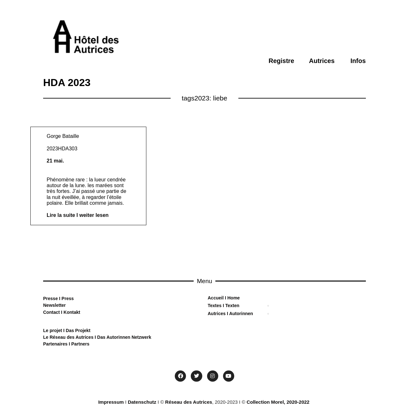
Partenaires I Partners (66, 343)
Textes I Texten (223, 305)
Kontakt (71, 312)
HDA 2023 (66, 82)
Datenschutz (142, 402)
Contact (51, 312)
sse (54, 298)
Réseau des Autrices (188, 402)
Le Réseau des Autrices (69, 337)
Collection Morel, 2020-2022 (278, 402)
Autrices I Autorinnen (230, 313)
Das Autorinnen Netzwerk (123, 337)
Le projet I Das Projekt (66, 330)
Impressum (111, 402)
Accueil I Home (224, 297)
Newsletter (54, 305)
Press (67, 298)
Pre (46, 298)
